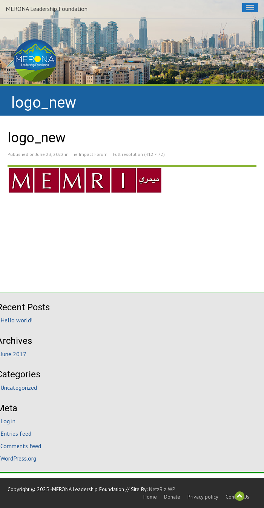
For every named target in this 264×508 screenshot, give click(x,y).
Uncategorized (18, 387)
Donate (172, 496)
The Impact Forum (88, 154)
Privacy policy (202, 496)
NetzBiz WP (162, 489)
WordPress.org (18, 458)
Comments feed (20, 446)
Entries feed (15, 433)
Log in (7, 421)
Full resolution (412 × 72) (139, 154)
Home (150, 496)
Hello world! (16, 320)
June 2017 (13, 354)
